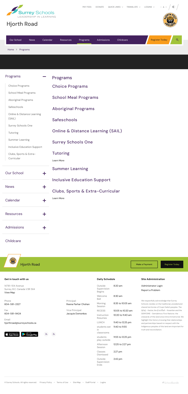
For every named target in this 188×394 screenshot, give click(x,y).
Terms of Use (62, 382)
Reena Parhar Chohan (78, 304)
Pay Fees (87, 7)
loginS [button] (149, 7)
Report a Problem (150, 290)
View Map (9, 292)
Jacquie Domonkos (76, 313)
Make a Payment (144, 264)
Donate (100, 7)
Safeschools (15, 107)
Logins (103, 382)
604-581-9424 (12, 313)
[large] (166, 7)
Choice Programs (18, 86)
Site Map (77, 382)
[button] (177, 39)
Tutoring (13, 133)
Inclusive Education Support (25, 147)
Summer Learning (19, 140)
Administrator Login (152, 285)
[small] (161, 7)
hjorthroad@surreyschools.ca (20, 322)
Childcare (122, 39)
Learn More (58, 160)
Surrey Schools (13, 382)
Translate (133, 7)
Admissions (103, 39)
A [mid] (163, 7)
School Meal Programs (22, 93)
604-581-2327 (12, 304)
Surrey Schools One (20, 125)
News (32, 39)
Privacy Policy (46, 382)
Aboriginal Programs (20, 100)
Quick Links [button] (115, 7)
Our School (16, 39)
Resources (66, 39)
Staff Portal (90, 382)
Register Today (159, 39)
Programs (84, 39)
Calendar (47, 39)
